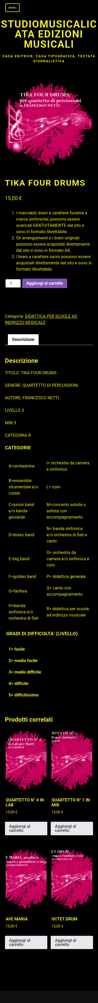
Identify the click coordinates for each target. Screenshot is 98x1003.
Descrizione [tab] (23, 339)
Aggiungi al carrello (44, 283)
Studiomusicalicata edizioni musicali (49, 34)
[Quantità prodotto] (13, 283)
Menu (13, 7)
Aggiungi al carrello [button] (19, 828)
